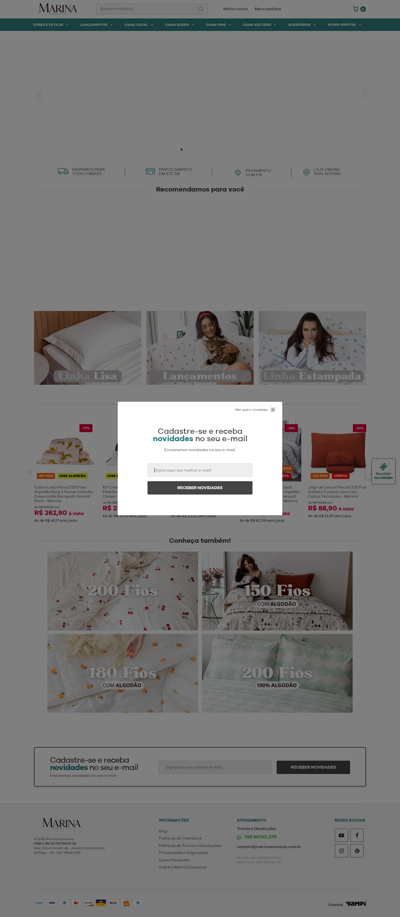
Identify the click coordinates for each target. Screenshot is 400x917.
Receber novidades (200, 487)
